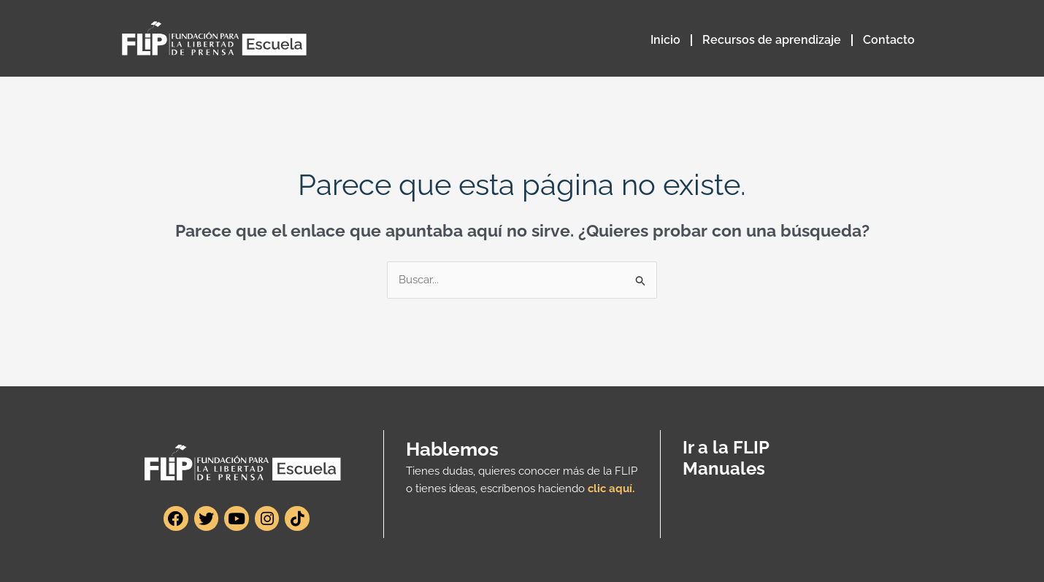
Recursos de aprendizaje (771, 40)
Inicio (665, 40)
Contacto (889, 40)
